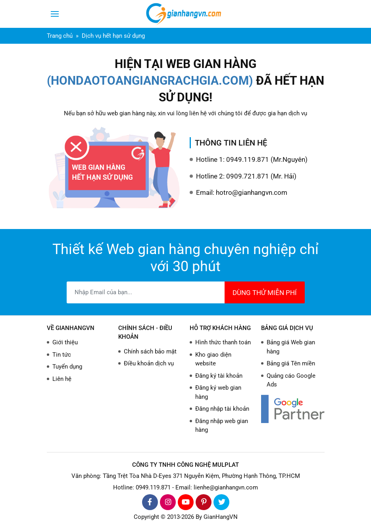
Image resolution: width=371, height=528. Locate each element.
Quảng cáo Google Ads (291, 380)
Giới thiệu (65, 342)
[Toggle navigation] (55, 14)
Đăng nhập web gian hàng (221, 425)
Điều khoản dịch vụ (149, 363)
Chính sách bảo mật (150, 351)
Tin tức (61, 354)
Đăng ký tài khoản (218, 375)
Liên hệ (61, 378)
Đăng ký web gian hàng (218, 392)
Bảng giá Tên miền (291, 363)
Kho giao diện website (213, 359)
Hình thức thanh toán (223, 342)
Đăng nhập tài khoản (222, 408)
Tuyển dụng (67, 366)
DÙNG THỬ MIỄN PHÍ (265, 293)
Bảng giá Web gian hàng (291, 347)
